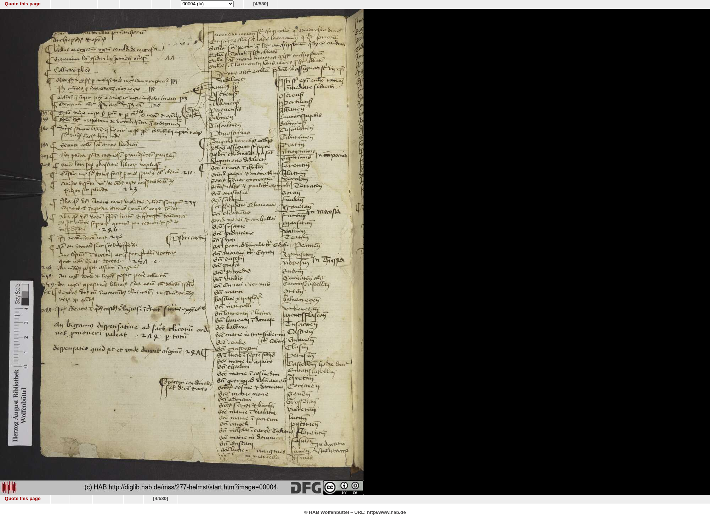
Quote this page (22, 3)
